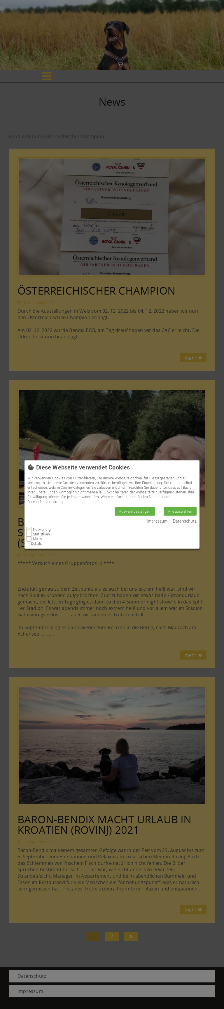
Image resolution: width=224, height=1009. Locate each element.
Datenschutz (185, 521)
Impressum (157, 521)
